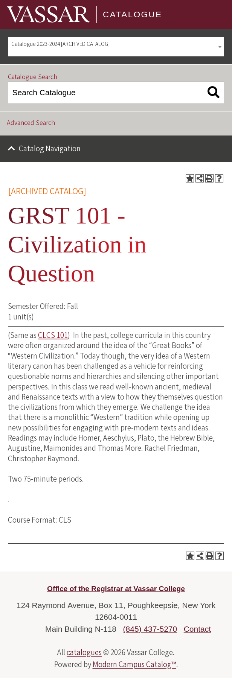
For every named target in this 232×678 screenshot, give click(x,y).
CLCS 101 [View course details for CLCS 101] (53, 335)
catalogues (84, 652)
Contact (197, 629)
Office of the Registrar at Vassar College (116, 589)
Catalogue (132, 14)
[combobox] (116, 47)
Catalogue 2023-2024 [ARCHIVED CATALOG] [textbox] (60, 44)
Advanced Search (31, 123)
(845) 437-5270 (150, 629)
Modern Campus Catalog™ (134, 664)
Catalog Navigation (50, 148)
